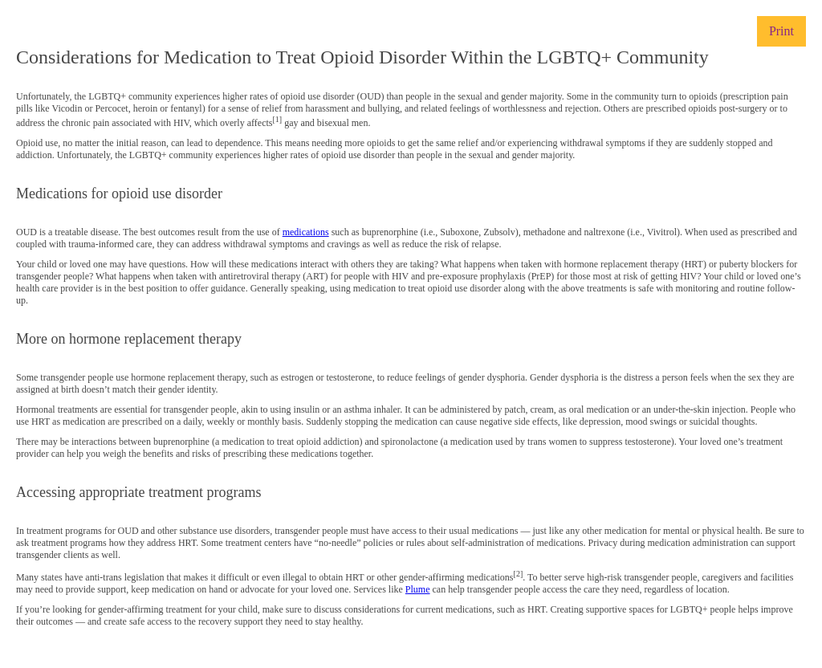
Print (781, 31)
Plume (417, 589)
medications (306, 232)
